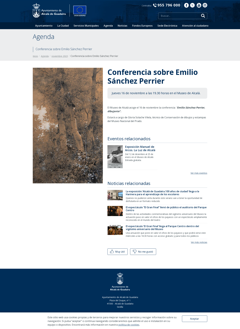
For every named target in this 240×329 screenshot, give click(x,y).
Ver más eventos (199, 173)
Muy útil (117, 251)
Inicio (35, 56)
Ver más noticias (199, 242)
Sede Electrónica (167, 25)
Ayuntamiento (43, 25)
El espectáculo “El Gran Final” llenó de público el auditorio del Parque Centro (166, 209)
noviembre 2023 (60, 56)
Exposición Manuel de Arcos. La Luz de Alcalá (140, 148)
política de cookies (128, 324)
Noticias (122, 25)
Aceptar (194, 318)
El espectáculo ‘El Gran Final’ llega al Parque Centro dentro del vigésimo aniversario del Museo (162, 227)
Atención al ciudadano (195, 25)
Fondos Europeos (142, 25)
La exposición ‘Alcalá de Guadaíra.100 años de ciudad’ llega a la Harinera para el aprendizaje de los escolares (162, 193)
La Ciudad (63, 25)
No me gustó (142, 251)
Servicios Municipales (86, 25)
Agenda (108, 25)
